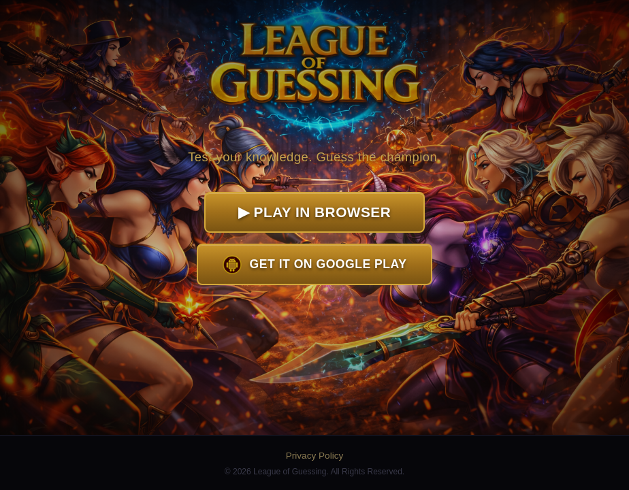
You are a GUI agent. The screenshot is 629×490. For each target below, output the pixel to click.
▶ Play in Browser (314, 212)
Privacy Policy (315, 456)
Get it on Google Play (315, 264)
